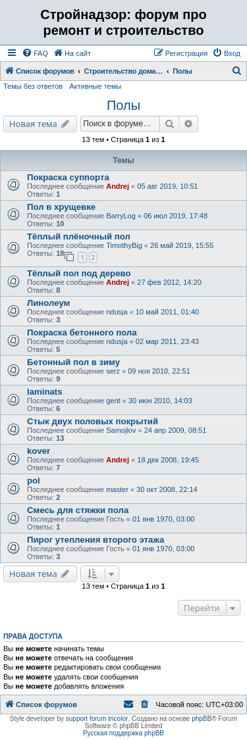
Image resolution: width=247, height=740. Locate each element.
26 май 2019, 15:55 (181, 245)
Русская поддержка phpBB (123, 733)
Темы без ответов (33, 86)
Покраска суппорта (68, 177)
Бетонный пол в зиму (73, 362)
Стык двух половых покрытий (92, 421)
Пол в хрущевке (61, 207)
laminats (45, 392)
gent (113, 401)
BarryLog (121, 216)
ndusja (116, 312)
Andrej (117, 186)
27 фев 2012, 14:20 (169, 282)
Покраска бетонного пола (82, 332)
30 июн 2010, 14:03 (160, 401)
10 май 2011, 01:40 (167, 312)
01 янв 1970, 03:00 (163, 519)
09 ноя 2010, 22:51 (159, 371)
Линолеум (48, 303)
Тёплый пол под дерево (78, 273)
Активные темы (95, 86)
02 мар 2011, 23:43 (167, 341)
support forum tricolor (97, 718)
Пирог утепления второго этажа (95, 540)
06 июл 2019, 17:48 (175, 216)
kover (38, 451)
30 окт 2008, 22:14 (167, 489)
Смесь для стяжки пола (77, 510)
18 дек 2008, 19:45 (168, 460)
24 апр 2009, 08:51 (175, 430)
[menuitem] (35, 53)
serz (113, 371)
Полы (123, 105)
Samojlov (121, 430)
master (117, 489)
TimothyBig (124, 245)
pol (33, 480)
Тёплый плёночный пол (78, 236)
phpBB (201, 718)
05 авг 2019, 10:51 (167, 186)
